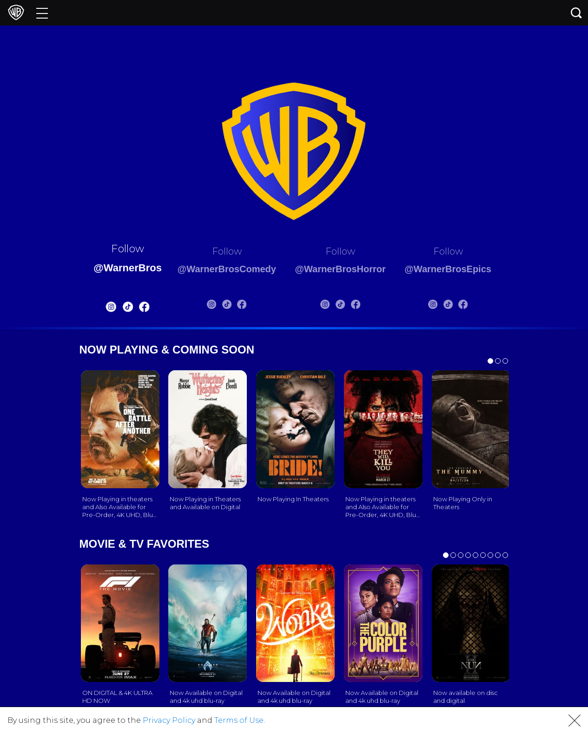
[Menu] (42, 13)
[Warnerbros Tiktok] (113, 308)
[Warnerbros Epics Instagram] (446, 306)
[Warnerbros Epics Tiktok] (461, 306)
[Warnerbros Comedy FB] (236, 306)
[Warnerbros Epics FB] (476, 306)
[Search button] (576, 13)
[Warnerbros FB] (130, 308)
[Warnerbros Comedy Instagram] (206, 306)
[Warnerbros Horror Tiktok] (345, 306)
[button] (574, 720)
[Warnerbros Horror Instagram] (330, 306)
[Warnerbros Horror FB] (360, 306)
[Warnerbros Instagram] (97, 308)
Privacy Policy (169, 720)
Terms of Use (239, 720)
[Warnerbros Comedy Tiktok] (221, 306)
